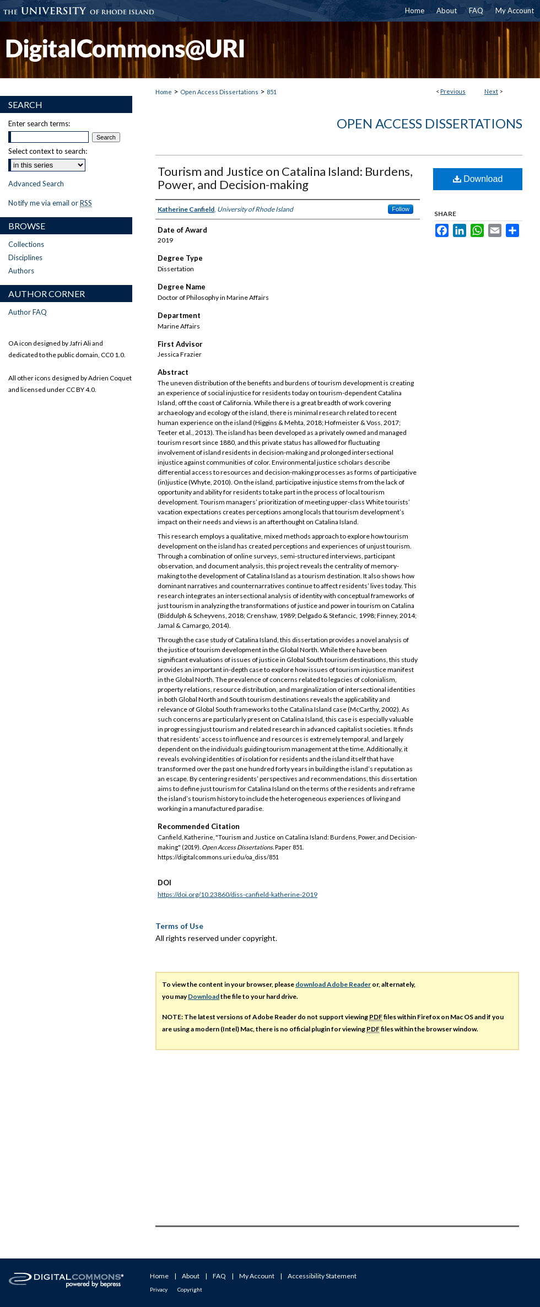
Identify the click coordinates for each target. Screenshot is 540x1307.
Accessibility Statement (322, 1276)
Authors (21, 270)
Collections (26, 244)
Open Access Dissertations (219, 91)
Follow (400, 209)
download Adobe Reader (333, 984)
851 (272, 91)
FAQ (219, 1276)
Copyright (189, 1289)
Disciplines (25, 257)
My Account (256, 1276)
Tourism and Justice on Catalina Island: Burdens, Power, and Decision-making (285, 178)
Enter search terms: (39, 123)
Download (478, 179)
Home (163, 91)
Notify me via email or (50, 202)
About (190, 1276)
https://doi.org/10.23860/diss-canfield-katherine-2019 (237, 894)
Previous (453, 91)
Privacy (159, 1289)
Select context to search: (47, 151)
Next (491, 91)
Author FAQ (27, 312)
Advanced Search (36, 183)
